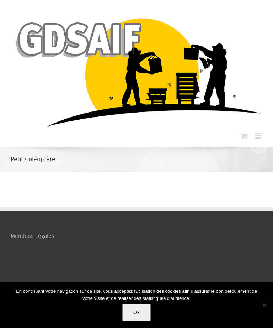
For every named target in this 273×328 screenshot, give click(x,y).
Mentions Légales (32, 236)
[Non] (264, 305)
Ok (136, 312)
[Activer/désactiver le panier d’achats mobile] (244, 136)
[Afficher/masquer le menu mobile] (258, 136)
